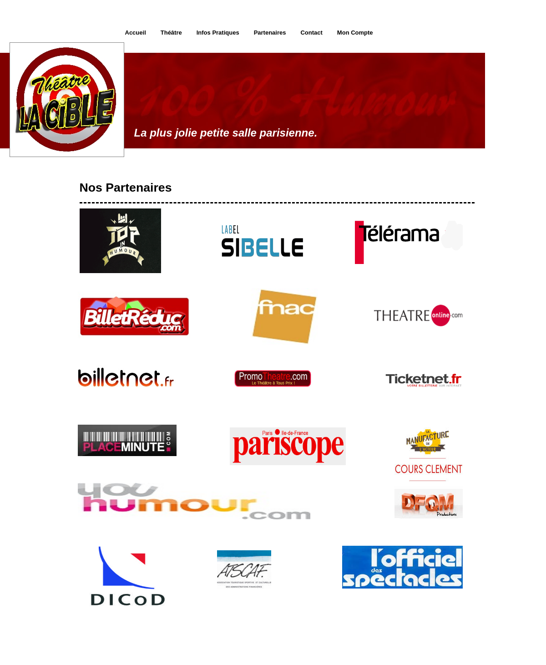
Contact (311, 32)
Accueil (135, 32)
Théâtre (171, 32)
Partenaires (270, 32)
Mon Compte (355, 32)
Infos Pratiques (218, 32)
